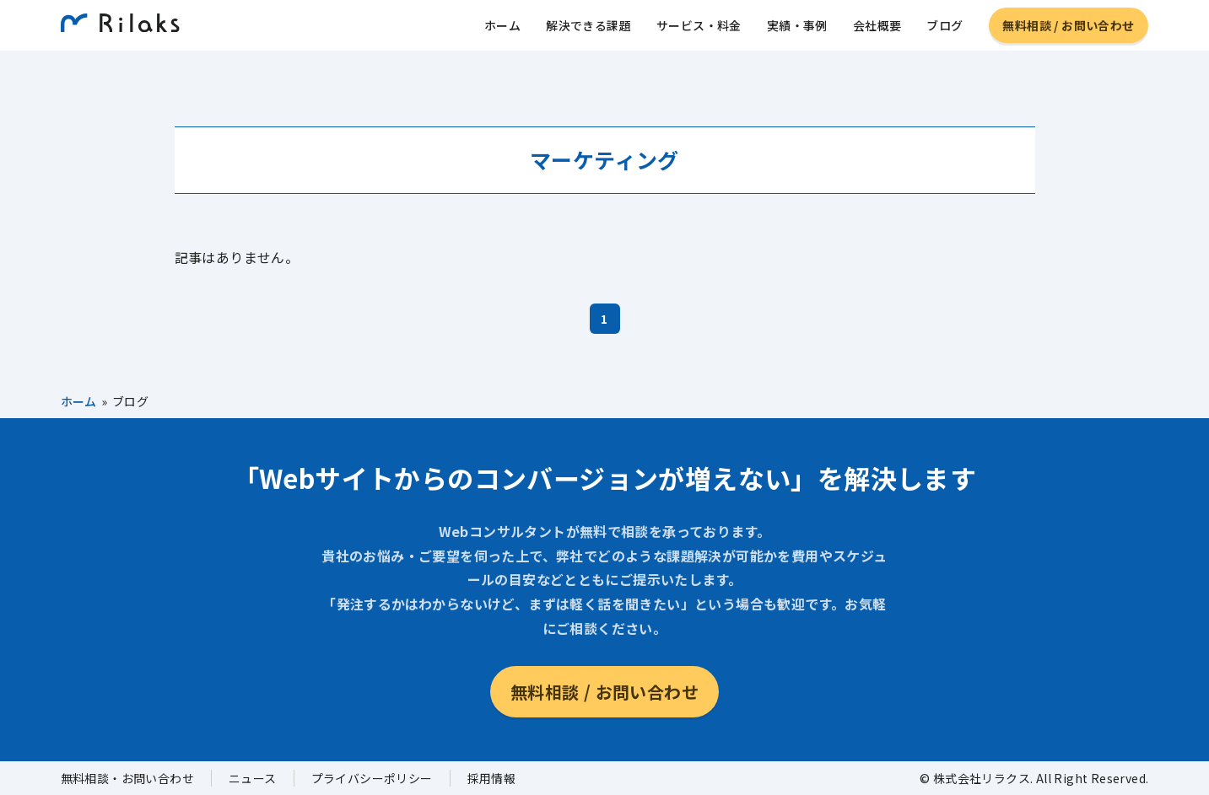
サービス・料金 (699, 29)
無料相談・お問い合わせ (127, 778)
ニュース (253, 778)
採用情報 (491, 778)
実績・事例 (797, 29)
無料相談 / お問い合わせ (1068, 29)
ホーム (502, 29)
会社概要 (877, 29)
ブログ (944, 29)
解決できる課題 (588, 29)
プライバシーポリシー (372, 778)
